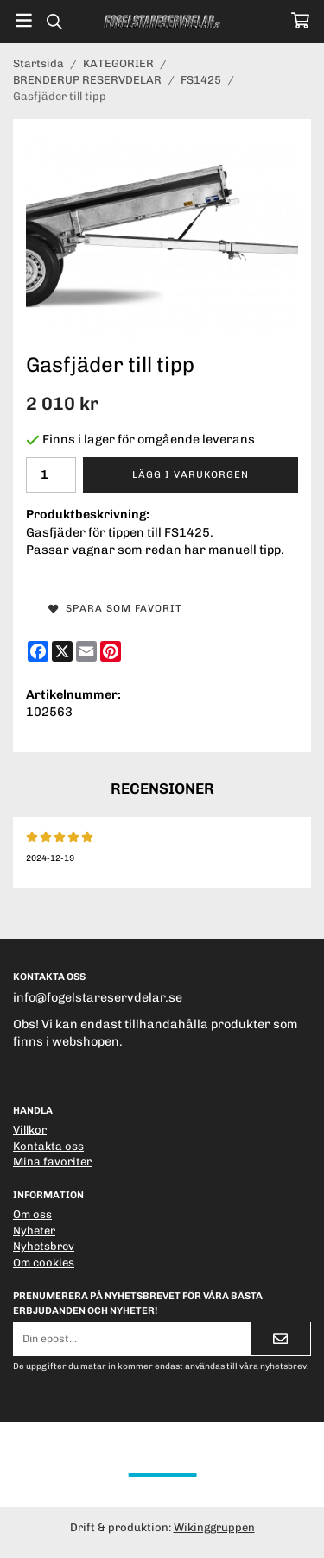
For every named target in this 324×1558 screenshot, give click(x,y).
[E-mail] (86, 651)
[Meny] (24, 20)
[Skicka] (280, 1338)
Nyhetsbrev (43, 1246)
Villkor (30, 1129)
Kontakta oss (48, 1146)
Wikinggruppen (214, 1527)
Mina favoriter (52, 1161)
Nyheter (34, 1230)
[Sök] (54, 21)
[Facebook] (38, 651)
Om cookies (43, 1262)
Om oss (32, 1214)
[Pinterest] (110, 651)
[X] (62, 651)
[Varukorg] (300, 20)
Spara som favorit (115, 608)
